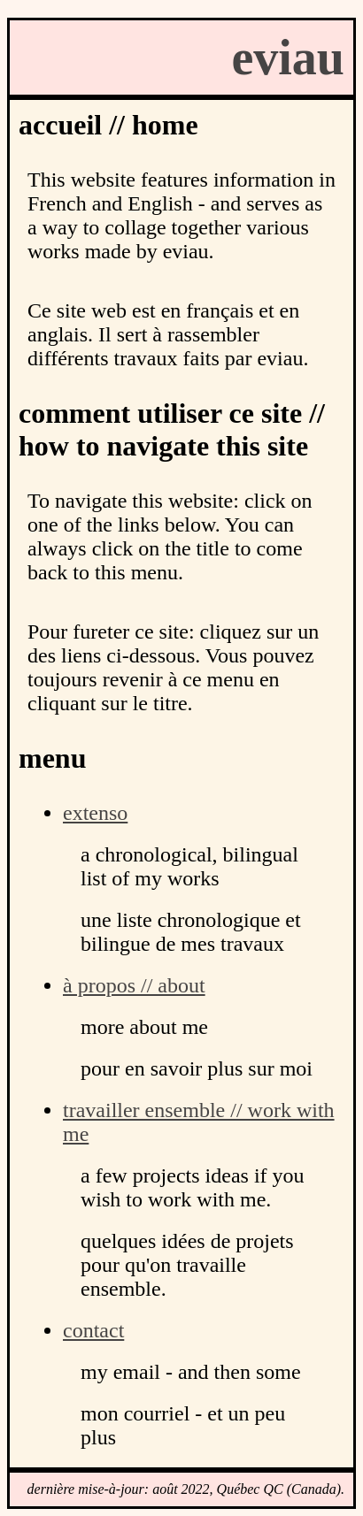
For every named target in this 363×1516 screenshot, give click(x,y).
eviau (287, 57)
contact (93, 1330)
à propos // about (134, 985)
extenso (95, 812)
